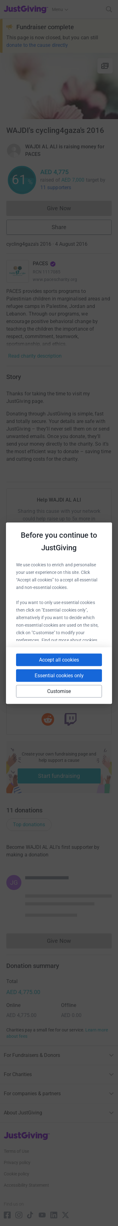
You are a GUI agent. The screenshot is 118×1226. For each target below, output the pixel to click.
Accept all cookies (59, 659)
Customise (59, 691)
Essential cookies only (59, 675)
